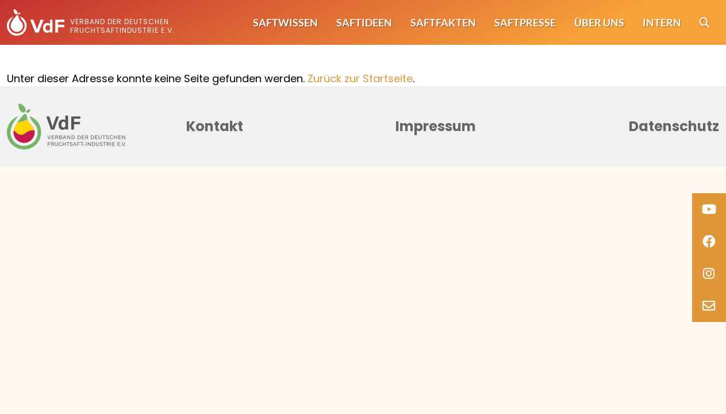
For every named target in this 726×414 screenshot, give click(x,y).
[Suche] (704, 22)
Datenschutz (674, 126)
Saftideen (364, 22)
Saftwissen (285, 22)
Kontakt (214, 126)
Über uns (599, 22)
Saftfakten (443, 22)
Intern (662, 22)
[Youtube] (709, 209)
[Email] (709, 306)
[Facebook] (709, 241)
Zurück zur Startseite (360, 78)
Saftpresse (525, 22)
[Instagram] (709, 274)
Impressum (435, 126)
